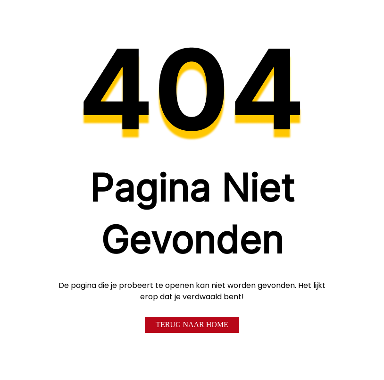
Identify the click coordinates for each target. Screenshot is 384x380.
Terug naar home (192, 325)
